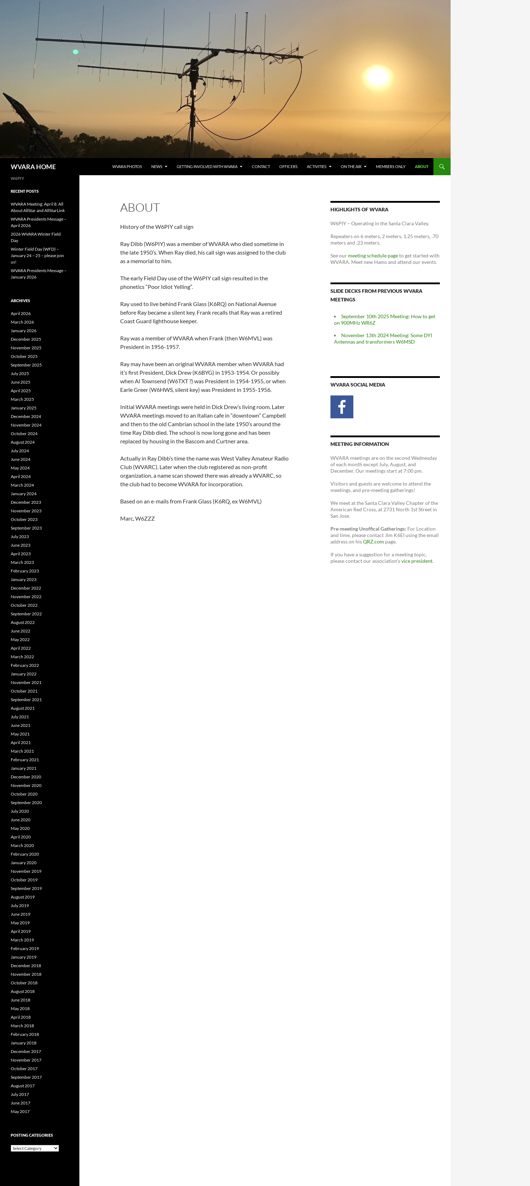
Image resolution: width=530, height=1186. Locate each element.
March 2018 (22, 1025)
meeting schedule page (373, 255)
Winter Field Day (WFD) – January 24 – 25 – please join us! (37, 255)
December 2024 (26, 416)
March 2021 (22, 751)
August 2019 (23, 897)
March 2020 (22, 845)
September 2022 (26, 613)
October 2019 (24, 879)
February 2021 (25, 759)
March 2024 (22, 485)
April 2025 (21, 390)
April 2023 (21, 553)
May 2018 (20, 1008)
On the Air (351, 166)
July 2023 (20, 536)
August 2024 (23, 442)
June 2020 (20, 819)
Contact (261, 166)
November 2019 (26, 871)
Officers (288, 166)
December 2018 (26, 965)
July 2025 (20, 373)
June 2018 (20, 1000)
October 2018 (24, 982)
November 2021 (26, 682)
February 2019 (25, 948)
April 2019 (21, 931)
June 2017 (20, 1103)
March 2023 (22, 562)
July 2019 (20, 905)
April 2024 (21, 476)
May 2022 (20, 639)
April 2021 (21, 742)
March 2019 (22, 940)
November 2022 (26, 596)
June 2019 (20, 914)
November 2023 (26, 510)
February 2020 (25, 854)
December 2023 (26, 502)
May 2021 (20, 734)
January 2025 (23, 407)
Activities (317, 166)
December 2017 (26, 1051)
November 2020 (26, 785)
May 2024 (20, 468)
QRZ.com (373, 541)
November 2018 (26, 974)
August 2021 (23, 708)
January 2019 (23, 957)
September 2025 (26, 365)
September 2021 (26, 699)
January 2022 (23, 673)
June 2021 (20, 725)
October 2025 (24, 356)
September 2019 (26, 888)
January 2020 (23, 862)
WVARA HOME (33, 167)
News (156, 166)
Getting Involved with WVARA (207, 166)
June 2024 (20, 459)
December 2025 (26, 339)
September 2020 (26, 802)
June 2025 (20, 382)
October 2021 (24, 691)
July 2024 (20, 450)
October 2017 (24, 1068)
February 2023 (25, 571)
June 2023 (20, 545)
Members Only (391, 166)
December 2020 (26, 776)
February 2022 (25, 665)
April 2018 (21, 1017)
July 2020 (20, 811)
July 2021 (20, 716)
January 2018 (23, 1042)
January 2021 (23, 768)
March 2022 (22, 656)
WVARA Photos (127, 166)
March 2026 (22, 322)
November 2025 (26, 347)
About (422, 166)
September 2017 (26, 1077)
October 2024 (24, 433)
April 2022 (21, 648)
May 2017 (20, 1111)
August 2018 (23, 991)
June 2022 (20, 631)
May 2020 (20, 828)
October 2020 (24, 794)
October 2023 (24, 519)
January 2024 (23, 493)
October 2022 (24, 605)
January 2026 (23, 330)
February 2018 (25, 1034)
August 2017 (23, 1085)
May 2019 (20, 922)
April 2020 (21, 837)
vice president (416, 561)
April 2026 (21, 313)
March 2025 (22, 399)
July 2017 (20, 1094)
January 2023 (23, 579)
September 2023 (26, 528)
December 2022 (26, 588)
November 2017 (26, 1060)
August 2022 (23, 622)
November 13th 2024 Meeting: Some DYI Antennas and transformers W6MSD (383, 338)
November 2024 (26, 425)
